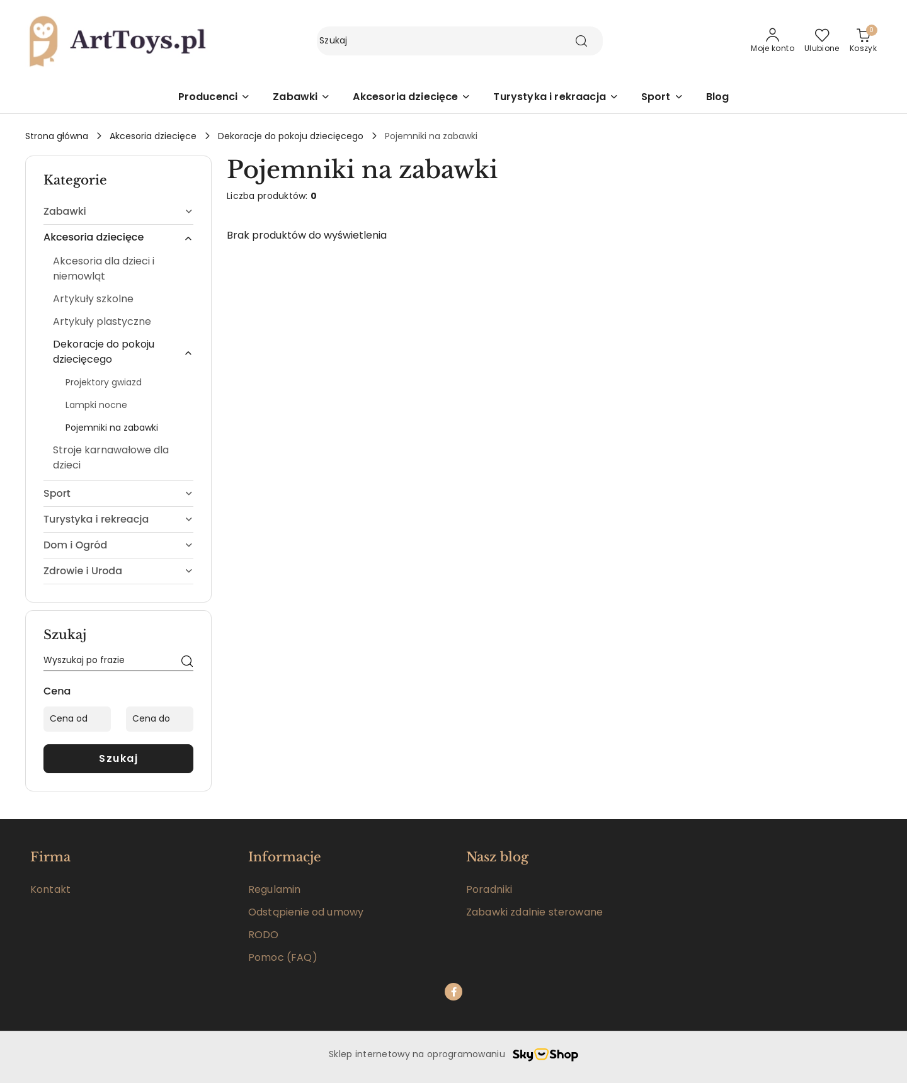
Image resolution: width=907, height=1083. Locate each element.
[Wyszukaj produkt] (460, 40)
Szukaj (118, 758)
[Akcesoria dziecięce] (412, 98)
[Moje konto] (772, 41)
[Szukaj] (187, 662)
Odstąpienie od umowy (305, 912)
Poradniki (489, 889)
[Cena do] (159, 719)
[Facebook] (453, 992)
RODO (263, 934)
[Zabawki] (301, 98)
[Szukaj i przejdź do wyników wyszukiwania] (581, 41)
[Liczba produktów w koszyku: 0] (863, 41)
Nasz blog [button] (497, 857)
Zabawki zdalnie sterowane (534, 912)
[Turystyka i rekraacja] (555, 98)
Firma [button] (50, 857)
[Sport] (662, 98)
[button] (214, 98)
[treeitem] (118, 211)
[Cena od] (77, 719)
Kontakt (50, 889)
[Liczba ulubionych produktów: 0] (822, 41)
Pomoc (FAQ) (282, 957)
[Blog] (717, 98)
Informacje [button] (284, 857)
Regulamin (274, 889)
